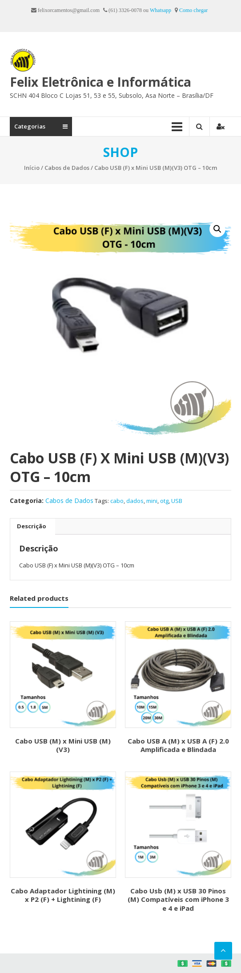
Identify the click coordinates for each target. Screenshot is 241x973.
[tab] (31, 527)
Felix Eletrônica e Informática (100, 81)
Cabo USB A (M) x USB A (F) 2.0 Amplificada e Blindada (178, 745)
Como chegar (193, 10)
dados (135, 501)
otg (164, 501)
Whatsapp (160, 10)
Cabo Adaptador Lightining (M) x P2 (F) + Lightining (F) (63, 895)
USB (176, 501)
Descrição (31, 526)
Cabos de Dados (66, 168)
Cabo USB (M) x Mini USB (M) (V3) (63, 745)
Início (32, 168)
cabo (117, 501)
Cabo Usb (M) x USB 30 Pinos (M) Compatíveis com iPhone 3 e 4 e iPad (178, 899)
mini (151, 501)
